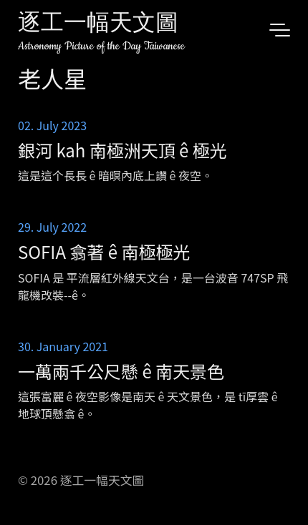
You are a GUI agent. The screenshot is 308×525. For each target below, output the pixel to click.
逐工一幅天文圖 (98, 24)
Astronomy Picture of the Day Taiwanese (101, 46)
